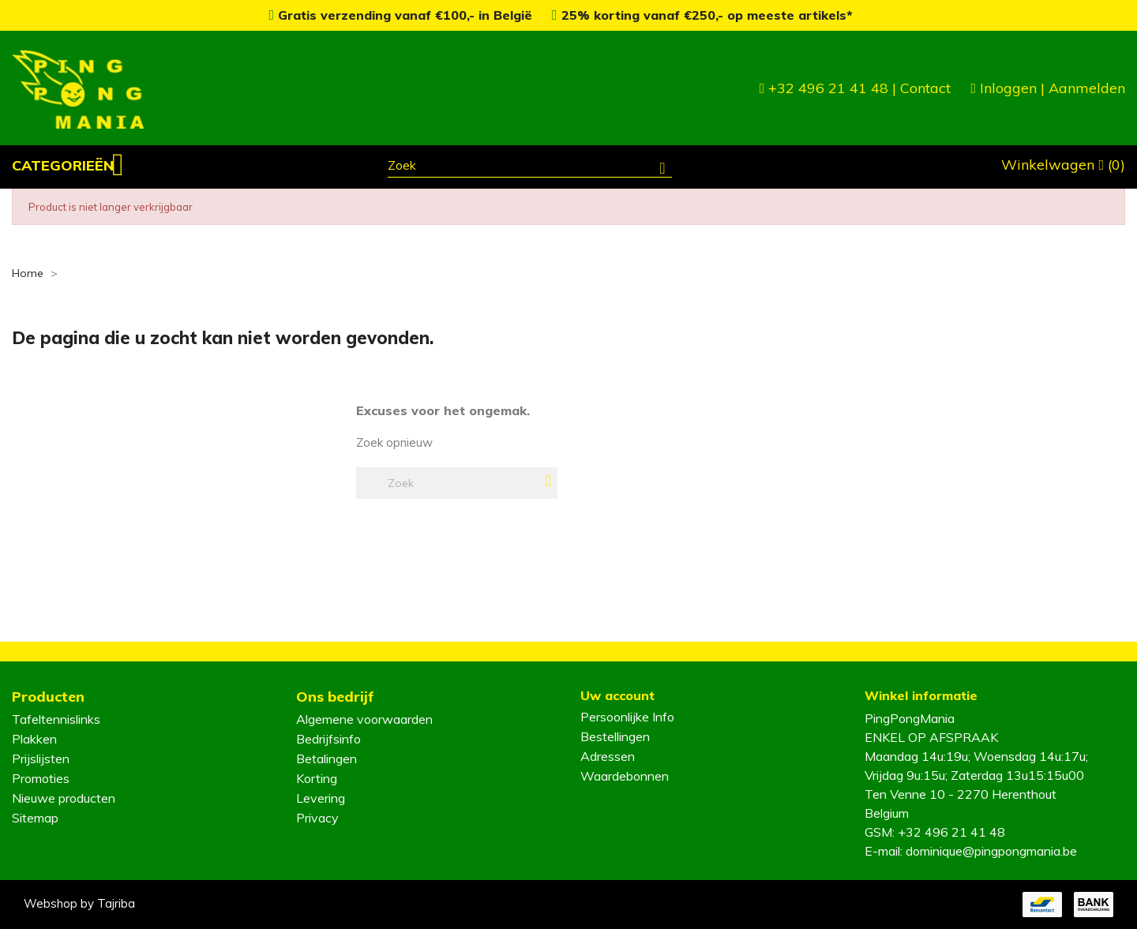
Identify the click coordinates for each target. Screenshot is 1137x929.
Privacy (317, 818)
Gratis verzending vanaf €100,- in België (402, 15)
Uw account (617, 695)
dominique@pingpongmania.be (991, 851)
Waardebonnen (624, 776)
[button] (68, 165)
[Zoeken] (530, 167)
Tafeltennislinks (56, 719)
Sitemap (35, 818)
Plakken (34, 739)
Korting (316, 778)
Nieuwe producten (63, 798)
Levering (320, 798)
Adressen (607, 756)
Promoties (40, 778)
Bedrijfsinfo (328, 739)
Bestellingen (615, 736)
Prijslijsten (40, 758)
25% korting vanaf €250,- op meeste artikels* (702, 15)
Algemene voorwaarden (364, 719)
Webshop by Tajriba (79, 903)
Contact (925, 88)
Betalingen (326, 758)
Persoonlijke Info (627, 717)
